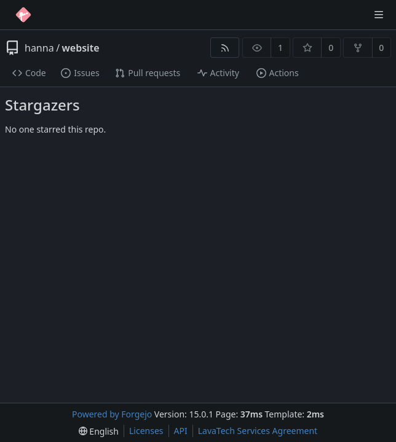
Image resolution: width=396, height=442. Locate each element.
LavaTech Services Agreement (257, 430)
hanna (39, 48)
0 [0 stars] (330, 47)
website (81, 48)
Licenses (146, 430)
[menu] (99, 431)
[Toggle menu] (379, 15)
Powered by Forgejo (112, 414)
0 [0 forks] (381, 47)
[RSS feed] (224, 47)
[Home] (23, 15)
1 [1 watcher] (280, 47)
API (181, 430)
